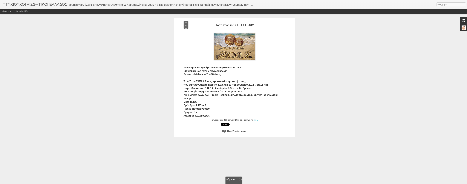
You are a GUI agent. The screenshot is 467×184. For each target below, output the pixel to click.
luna (256, 51)
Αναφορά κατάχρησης (250, 182)
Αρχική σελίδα (22, 11)
